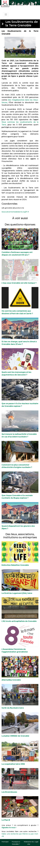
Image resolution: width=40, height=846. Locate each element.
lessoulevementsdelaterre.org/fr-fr (15, 212)
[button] (4, 47)
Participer (5, 842)
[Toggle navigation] (6, 14)
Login (36, 842)
